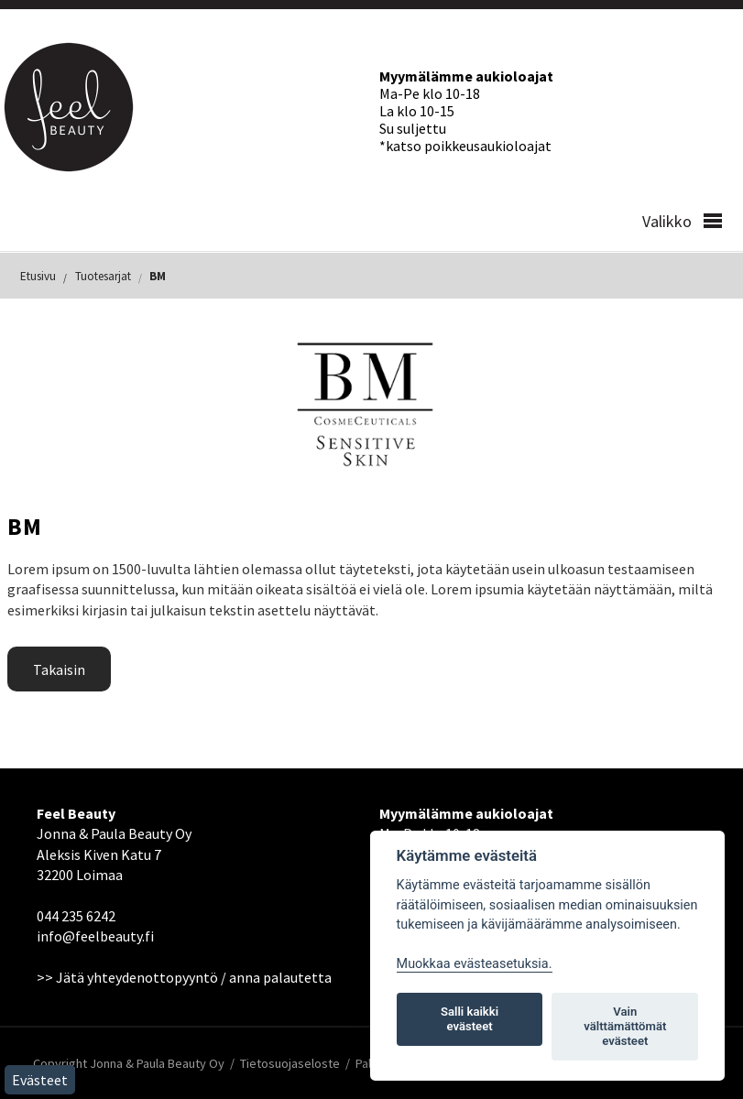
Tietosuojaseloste (290, 1063)
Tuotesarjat (103, 276)
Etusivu (38, 276)
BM (157, 276)
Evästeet (40, 1080)
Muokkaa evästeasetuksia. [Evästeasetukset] (474, 964)
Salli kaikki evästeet (469, 1019)
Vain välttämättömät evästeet (625, 1026)
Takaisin (59, 669)
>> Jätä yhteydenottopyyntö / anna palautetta (184, 977)
